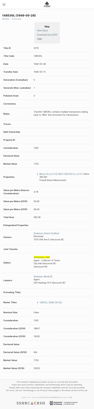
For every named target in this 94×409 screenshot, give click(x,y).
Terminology (16, 19)
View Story (42, 30)
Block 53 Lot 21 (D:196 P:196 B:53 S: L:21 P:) (61, 174)
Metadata (5, 19)
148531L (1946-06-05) (50, 302)
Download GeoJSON (47, 34)
